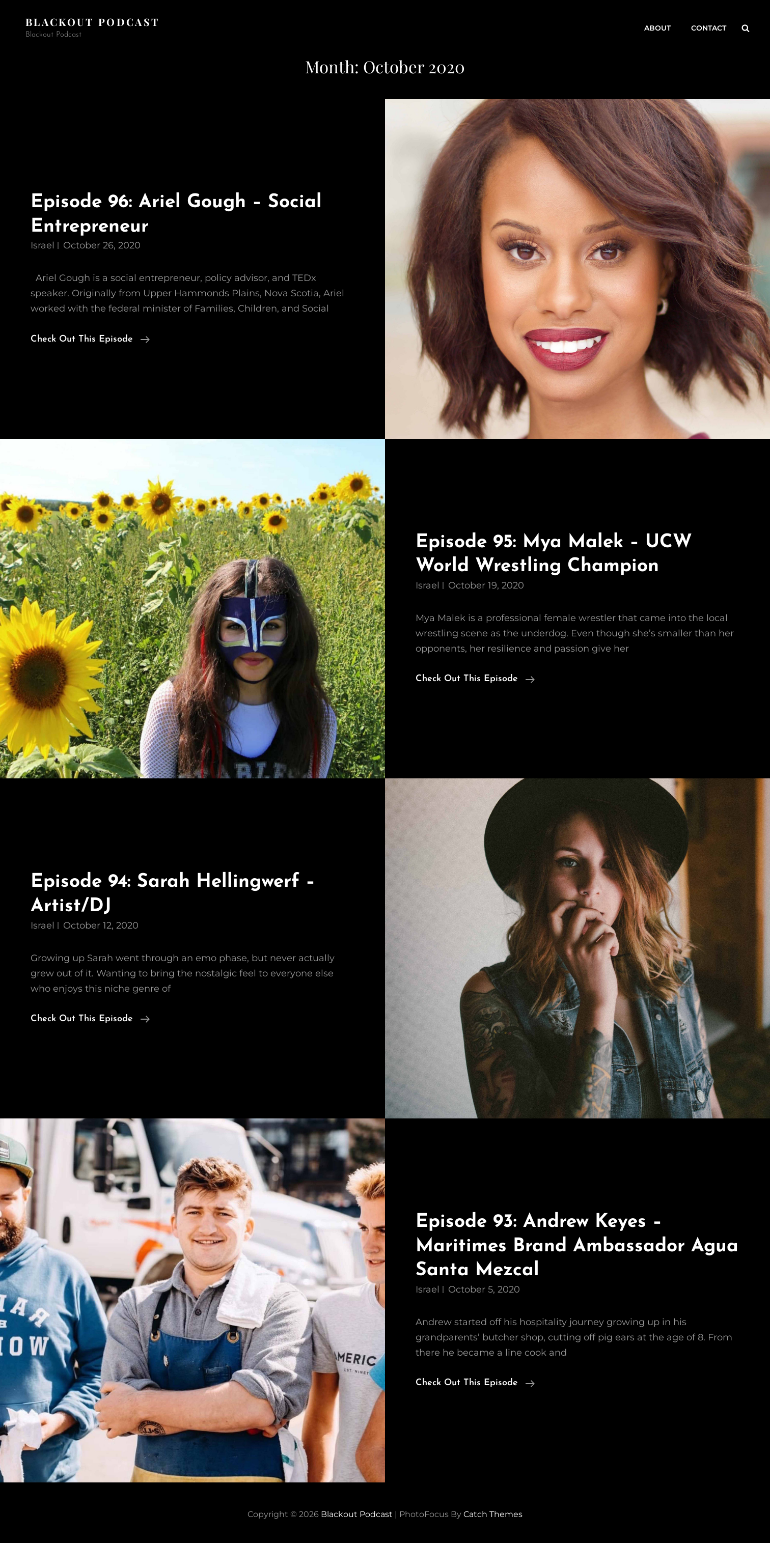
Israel (42, 245)
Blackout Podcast (92, 22)
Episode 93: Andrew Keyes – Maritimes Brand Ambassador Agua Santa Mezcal (577, 1246)
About (657, 28)
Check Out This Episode (90, 339)
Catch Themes (492, 1514)
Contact (708, 28)
